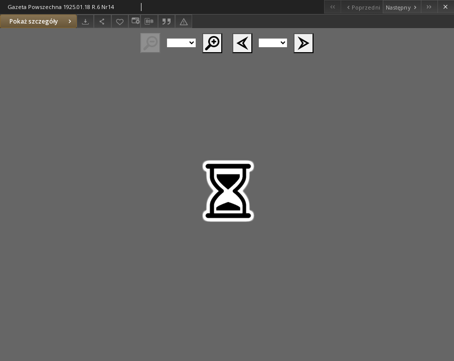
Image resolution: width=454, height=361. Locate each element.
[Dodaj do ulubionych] (119, 21)
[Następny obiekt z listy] (402, 7)
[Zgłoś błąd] (183, 21)
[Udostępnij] (102, 21)
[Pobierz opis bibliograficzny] (149, 22)
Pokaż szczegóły (42, 21)
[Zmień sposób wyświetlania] (134, 21)
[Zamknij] (445, 7)
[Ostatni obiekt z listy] (429, 7)
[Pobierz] (85, 21)
